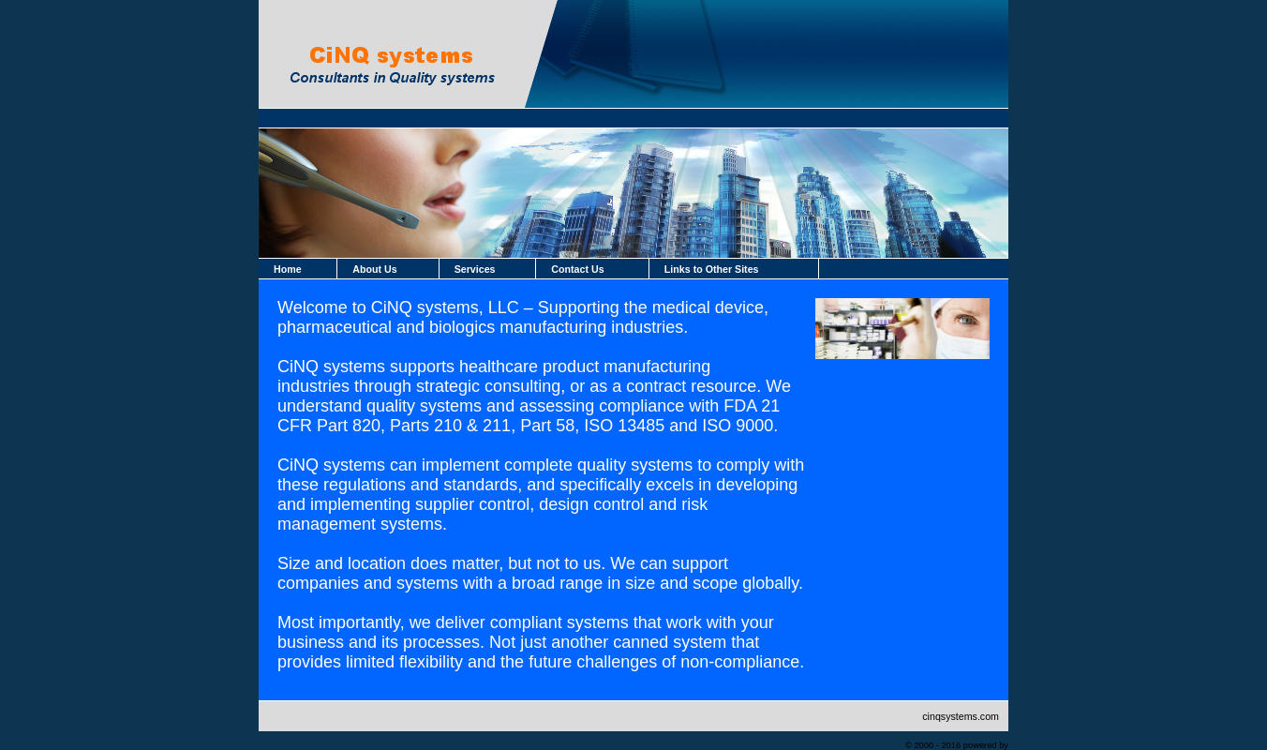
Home (288, 269)
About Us (374, 269)
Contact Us (577, 269)
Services (475, 269)
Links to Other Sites (711, 269)
